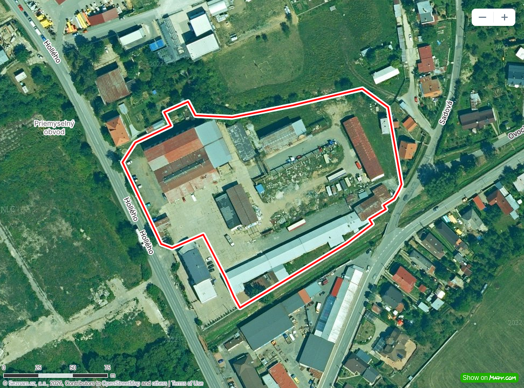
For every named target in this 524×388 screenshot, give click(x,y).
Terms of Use (187, 383)
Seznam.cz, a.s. (28, 383)
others (159, 383)
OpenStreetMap (121, 383)
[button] (482, 17)
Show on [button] (489, 378)
